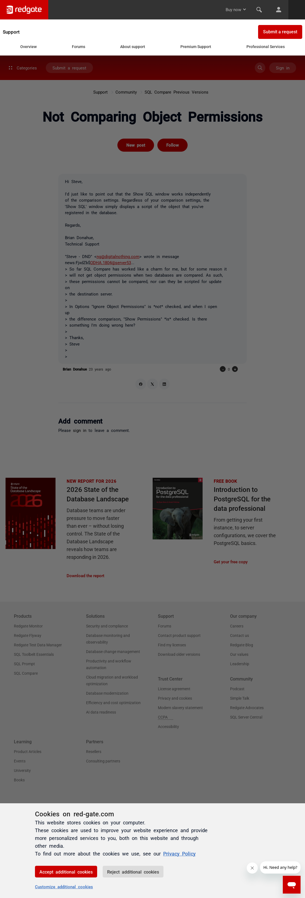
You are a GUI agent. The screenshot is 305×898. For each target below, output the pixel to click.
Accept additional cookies (66, 871)
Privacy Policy (179, 853)
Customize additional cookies (64, 886)
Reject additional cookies (133, 871)
